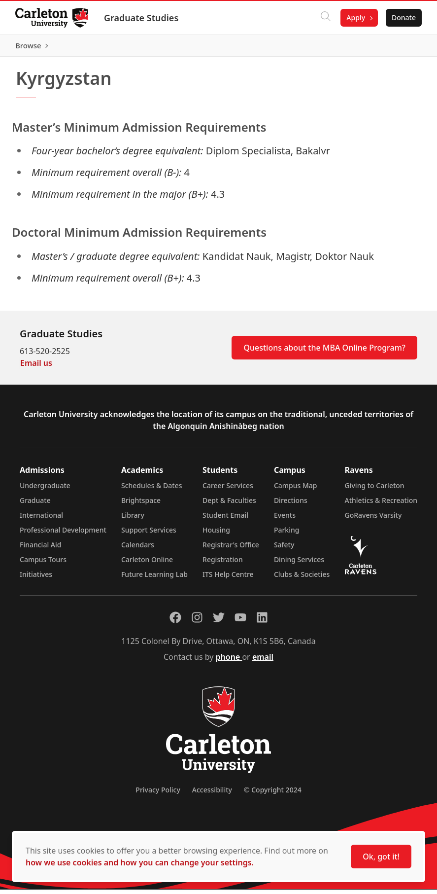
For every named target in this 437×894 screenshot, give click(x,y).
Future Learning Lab (154, 578)
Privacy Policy (157, 794)
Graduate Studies (141, 18)
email (262, 661)
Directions (290, 504)
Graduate (35, 504)
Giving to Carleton (374, 490)
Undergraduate (45, 490)
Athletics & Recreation (381, 504)
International (41, 519)
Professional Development (63, 534)
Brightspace (141, 504)
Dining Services (299, 564)
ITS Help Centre (228, 578)
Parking (287, 534)
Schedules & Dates (151, 490)
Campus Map (295, 490)
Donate (403, 17)
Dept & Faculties (229, 504)
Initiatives (36, 578)
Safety (284, 549)
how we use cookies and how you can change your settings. (140, 862)
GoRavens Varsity (373, 519)
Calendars (137, 549)
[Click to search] (325, 18)
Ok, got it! (381, 856)
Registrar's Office (230, 549)
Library (132, 519)
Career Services (227, 490)
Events (285, 519)
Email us (36, 367)
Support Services (148, 534)
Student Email (225, 519)
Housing (216, 534)
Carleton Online (147, 564)
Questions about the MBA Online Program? (324, 352)
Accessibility (212, 794)
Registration (222, 564)
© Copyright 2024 (273, 794)
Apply (355, 17)
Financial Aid (40, 549)
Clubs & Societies (302, 578)
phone (229, 661)
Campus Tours (43, 564)
